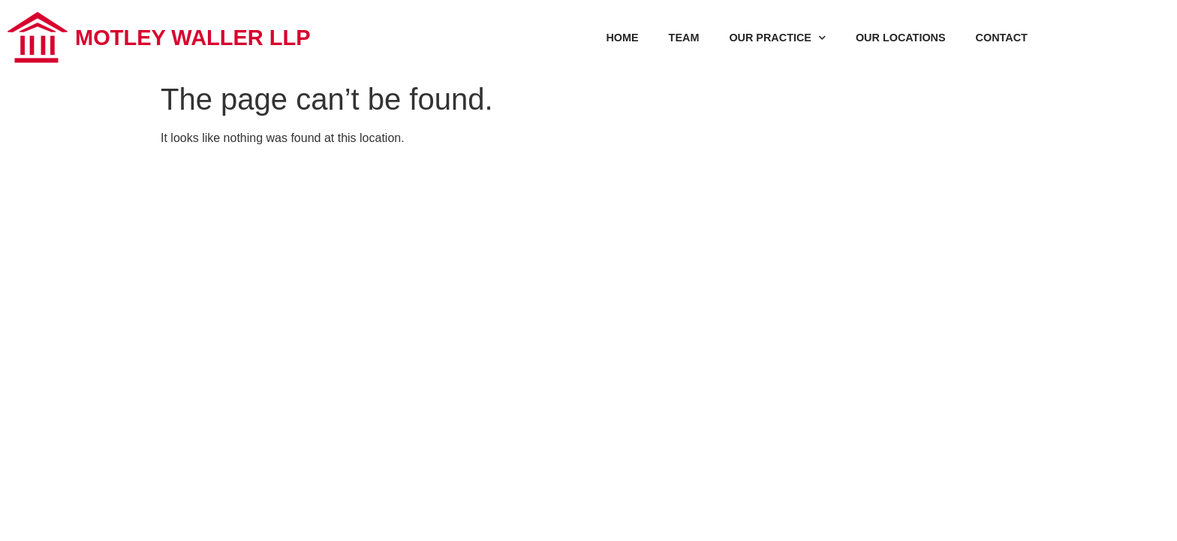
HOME (622, 38)
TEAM (684, 38)
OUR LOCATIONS (901, 38)
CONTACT (1002, 38)
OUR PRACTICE (777, 37)
